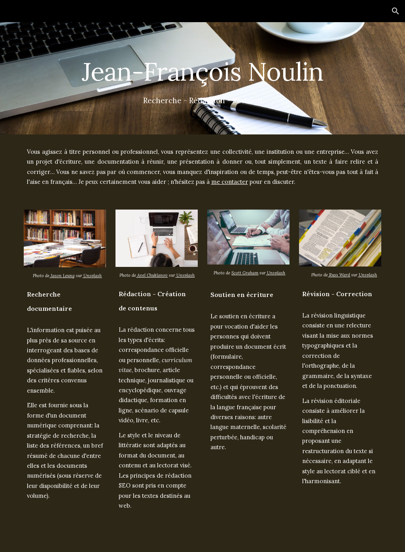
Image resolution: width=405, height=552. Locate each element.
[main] (203, 68)
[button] (395, 11)
